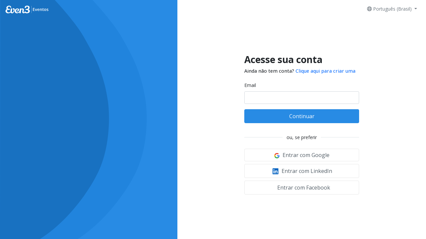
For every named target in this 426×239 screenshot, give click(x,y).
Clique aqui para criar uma (325, 71)
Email (250, 85)
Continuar (302, 116)
